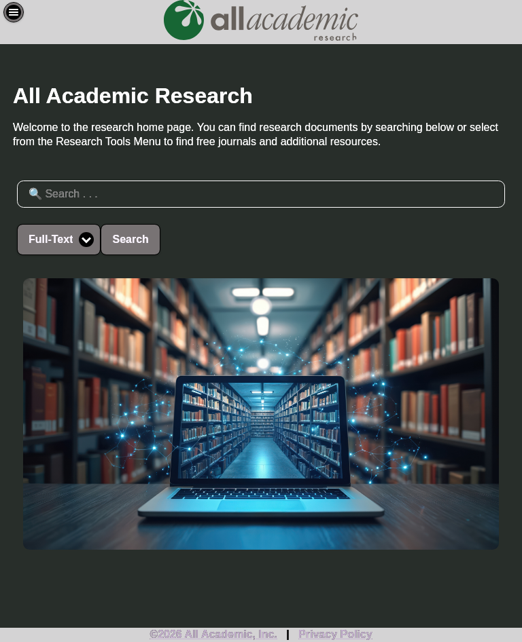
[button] (13, 12)
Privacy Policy (335, 634)
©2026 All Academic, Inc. (213, 634)
